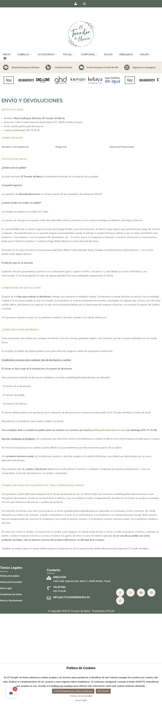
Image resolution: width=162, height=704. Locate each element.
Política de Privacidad (11, 582)
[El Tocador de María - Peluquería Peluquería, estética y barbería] (81, 34)
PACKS (108, 54)
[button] (30, 54)
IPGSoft (110, 611)
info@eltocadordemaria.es (71, 597)
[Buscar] (84, 3)
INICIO (7, 54)
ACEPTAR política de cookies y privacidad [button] (73, 691)
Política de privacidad (81, 696)
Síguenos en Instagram (144, 67)
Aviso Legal (6, 588)
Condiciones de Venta (11, 594)
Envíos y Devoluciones (11, 600)
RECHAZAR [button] (103, 691)
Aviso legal (81, 700)
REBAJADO (126, 54)
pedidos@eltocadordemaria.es (107, 430)
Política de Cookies (9, 576)
